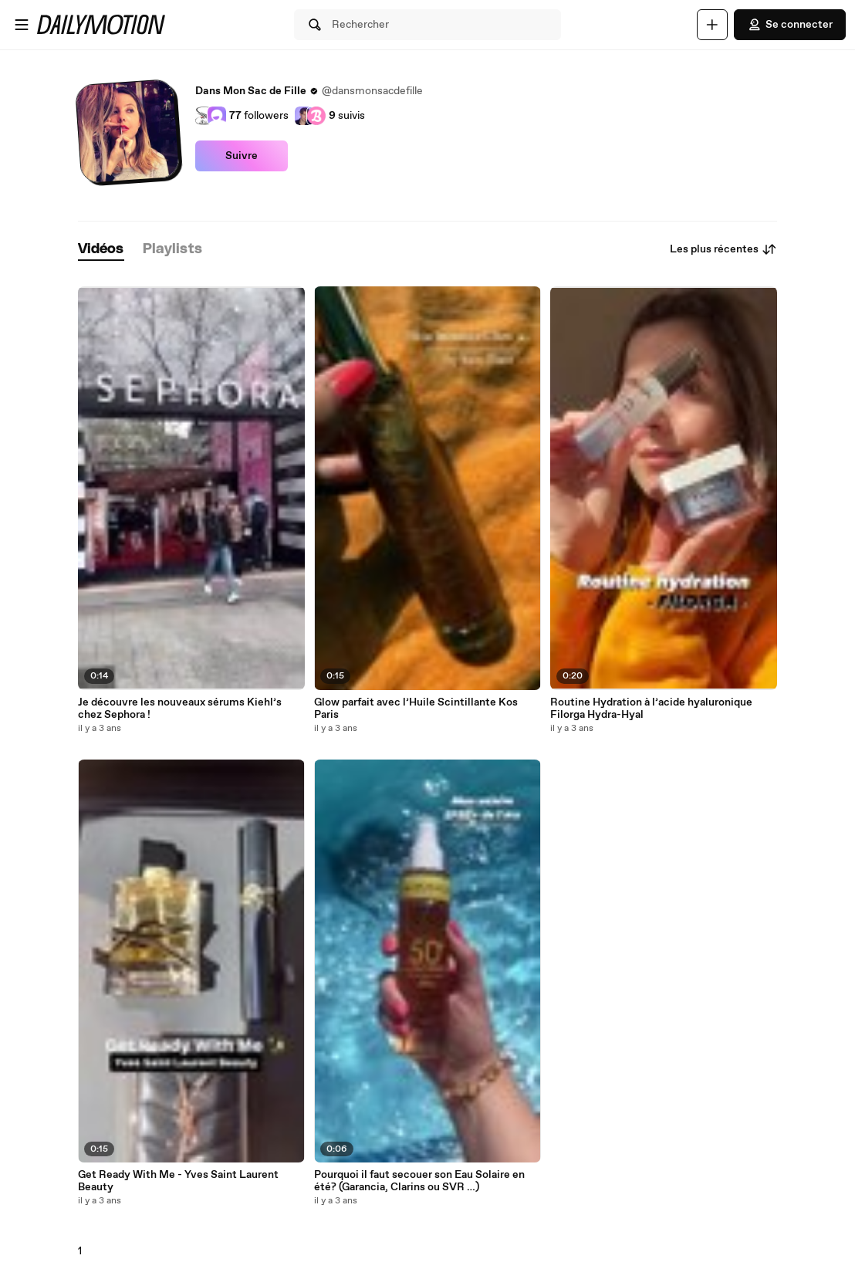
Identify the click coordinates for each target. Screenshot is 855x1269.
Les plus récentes (723, 249)
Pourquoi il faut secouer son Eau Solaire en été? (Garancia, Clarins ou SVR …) (419, 1181)
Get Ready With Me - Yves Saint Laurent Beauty (178, 1181)
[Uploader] (712, 24)
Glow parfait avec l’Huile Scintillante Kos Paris (416, 708)
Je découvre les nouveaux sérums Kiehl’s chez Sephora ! (180, 708)
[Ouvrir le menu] (21, 24)
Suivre (241, 156)
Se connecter (790, 24)
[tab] (101, 249)
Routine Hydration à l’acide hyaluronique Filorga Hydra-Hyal (651, 708)
